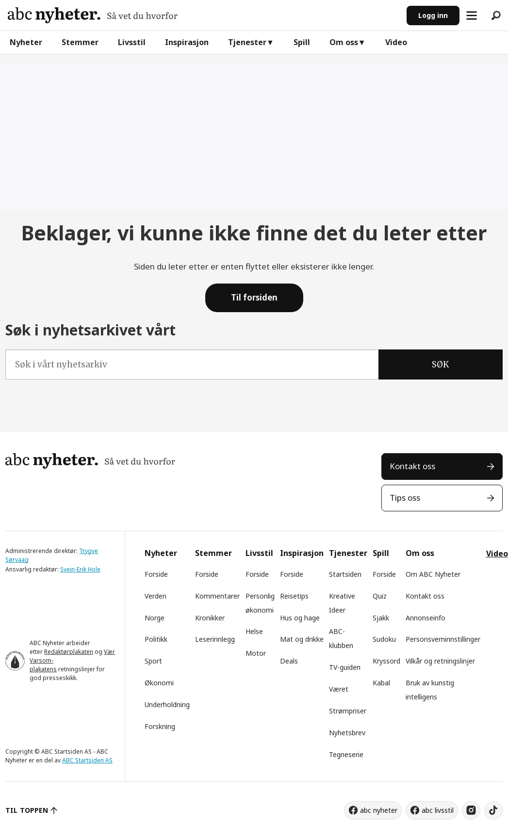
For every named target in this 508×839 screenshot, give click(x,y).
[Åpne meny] (471, 15)
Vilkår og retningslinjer (440, 660)
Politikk (156, 639)
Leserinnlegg (215, 639)
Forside (156, 574)
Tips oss (405, 497)
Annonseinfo (425, 617)
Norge (154, 617)
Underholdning (167, 704)
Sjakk (381, 617)
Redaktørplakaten (68, 652)
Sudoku (384, 639)
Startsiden (345, 574)
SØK (440, 364)
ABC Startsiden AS (87, 760)
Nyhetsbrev (347, 732)
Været (338, 689)
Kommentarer (217, 596)
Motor (256, 653)
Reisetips (294, 596)
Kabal (381, 682)
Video (396, 42)
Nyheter (26, 42)
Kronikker (210, 617)
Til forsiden (254, 297)
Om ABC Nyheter (433, 574)
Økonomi (159, 682)
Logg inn (433, 15)
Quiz (380, 596)
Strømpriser (347, 710)
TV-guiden (345, 667)
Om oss (343, 42)
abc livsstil (438, 810)
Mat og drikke (302, 639)
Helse (254, 631)
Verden (155, 596)
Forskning (160, 726)
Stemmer (80, 42)
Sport (153, 660)
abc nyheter (378, 810)
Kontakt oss (412, 466)
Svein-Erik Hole (80, 569)
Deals (289, 660)
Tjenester (247, 42)
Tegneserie (346, 754)
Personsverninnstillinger (443, 639)
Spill (302, 42)
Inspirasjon (187, 42)
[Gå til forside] (93, 15)
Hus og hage (300, 617)
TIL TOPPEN (26, 810)
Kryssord (386, 660)
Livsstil (132, 42)
